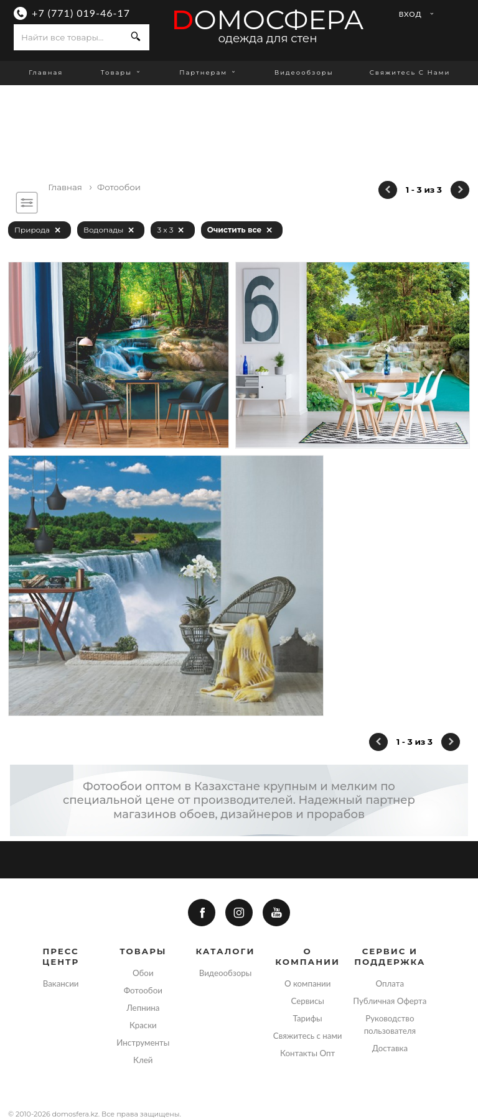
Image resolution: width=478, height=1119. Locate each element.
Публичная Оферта (389, 1001)
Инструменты (142, 1043)
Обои (143, 973)
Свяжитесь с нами (410, 72)
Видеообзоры (304, 72)
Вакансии (61, 983)
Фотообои (143, 990)
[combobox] (68, 37)
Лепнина (142, 1008)
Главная (46, 72)
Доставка (390, 1048)
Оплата (390, 983)
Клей (142, 1060)
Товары (122, 72)
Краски (143, 1025)
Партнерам (208, 72)
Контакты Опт (307, 1053)
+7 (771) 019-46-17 (81, 13)
